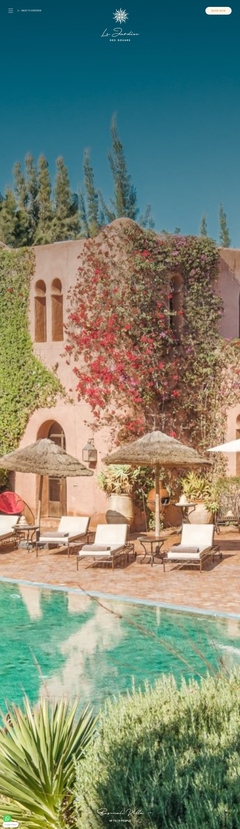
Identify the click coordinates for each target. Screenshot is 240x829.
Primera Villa (149, 813)
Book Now (218, 10)
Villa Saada (90, 813)
